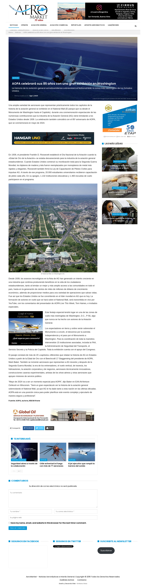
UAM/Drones (113, 25)
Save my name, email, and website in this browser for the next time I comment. (48, 523)
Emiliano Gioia (82, 584)
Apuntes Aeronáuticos (94, 25)
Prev (14, 471)
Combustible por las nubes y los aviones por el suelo (119, 167)
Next (20, 471)
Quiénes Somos (67, 579)
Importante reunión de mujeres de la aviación (119, 219)
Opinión (24, 25)
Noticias (14, 25)
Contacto (81, 579)
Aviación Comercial (59, 25)
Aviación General (39, 25)
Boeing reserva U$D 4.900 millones (119, 193)
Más (123, 25)
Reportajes (76, 25)
